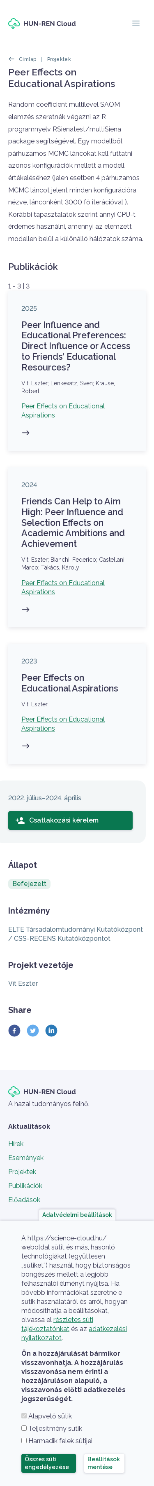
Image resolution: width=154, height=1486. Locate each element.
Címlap (27, 59)
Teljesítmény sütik (55, 1428)
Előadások (24, 1200)
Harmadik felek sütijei (60, 1441)
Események (26, 1158)
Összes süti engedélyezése (47, 1463)
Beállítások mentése (103, 1463)
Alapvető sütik (50, 1416)
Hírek (15, 1144)
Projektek (59, 59)
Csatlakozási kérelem (57, 820)
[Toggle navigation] (136, 23)
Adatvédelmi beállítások (77, 1214)
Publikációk (25, 1186)
